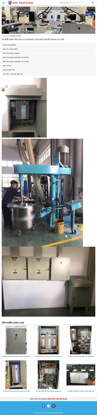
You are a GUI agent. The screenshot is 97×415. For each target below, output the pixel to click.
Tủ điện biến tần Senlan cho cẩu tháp (81, 356)
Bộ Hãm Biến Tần (9, 70)
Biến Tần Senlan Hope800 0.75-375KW (16, 61)
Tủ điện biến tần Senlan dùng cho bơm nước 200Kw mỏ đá (16, 391)
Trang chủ (5, 36)
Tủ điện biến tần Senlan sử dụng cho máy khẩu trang (48, 391)
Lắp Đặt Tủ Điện (15, 36)
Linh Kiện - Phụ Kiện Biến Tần (13, 74)
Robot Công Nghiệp (9, 45)
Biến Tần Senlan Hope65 (11, 53)
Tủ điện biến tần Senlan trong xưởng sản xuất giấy (16, 357)
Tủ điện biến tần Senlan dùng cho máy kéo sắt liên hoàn (80, 391)
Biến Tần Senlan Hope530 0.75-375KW (16, 57)
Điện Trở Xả (7, 66)
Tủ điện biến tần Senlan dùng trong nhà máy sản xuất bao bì (48, 357)
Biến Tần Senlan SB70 (10, 49)
